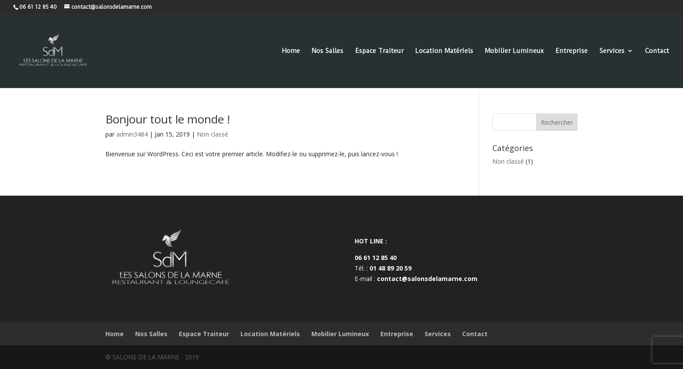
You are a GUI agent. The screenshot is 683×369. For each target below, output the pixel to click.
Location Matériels (444, 51)
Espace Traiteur (379, 51)
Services (611, 51)
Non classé (212, 134)
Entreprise (571, 51)
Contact (657, 51)
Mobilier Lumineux (514, 51)
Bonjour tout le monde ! (167, 119)
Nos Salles (327, 51)
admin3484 (132, 134)
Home (291, 51)
